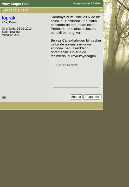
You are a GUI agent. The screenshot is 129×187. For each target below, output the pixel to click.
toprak (8, 18)
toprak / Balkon (91, 3)
